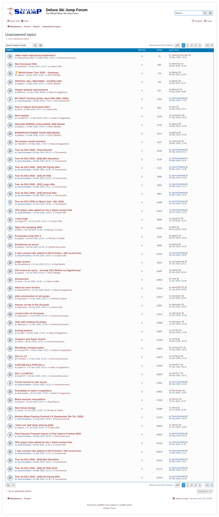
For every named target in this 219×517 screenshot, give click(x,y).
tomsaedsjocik (24, 264)
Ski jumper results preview (30, 141)
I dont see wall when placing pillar (34, 425)
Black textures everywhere (30, 399)
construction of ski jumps (29, 313)
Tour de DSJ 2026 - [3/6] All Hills (33, 175)
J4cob (20, 341)
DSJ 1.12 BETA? (24, 373)
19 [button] (207, 45)
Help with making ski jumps (30, 322)
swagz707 (22, 221)
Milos (20, 230)
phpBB (100, 505)
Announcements (62, 101)
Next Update (22, 115)
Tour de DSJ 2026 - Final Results (33, 150)
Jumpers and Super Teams (30, 339)
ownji (20, 281)
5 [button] (200, 45)
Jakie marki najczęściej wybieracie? (35, 55)
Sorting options (24, 330)
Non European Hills (26, 64)
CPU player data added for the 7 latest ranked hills (43, 442)
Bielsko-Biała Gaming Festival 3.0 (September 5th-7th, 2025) (49, 416)
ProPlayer (22, 359)
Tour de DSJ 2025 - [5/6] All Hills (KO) (36, 468)
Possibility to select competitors (33, 390)
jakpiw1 (21, 75)
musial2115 (23, 118)
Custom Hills (55, 66)
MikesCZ (21, 92)
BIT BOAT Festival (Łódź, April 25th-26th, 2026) (41, 98)
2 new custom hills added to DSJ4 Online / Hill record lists (48, 253)
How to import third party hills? (33, 107)
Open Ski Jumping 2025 (28, 227)
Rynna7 (21, 402)
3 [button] (191, 45)
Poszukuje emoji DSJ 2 (28, 236)
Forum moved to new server (31, 382)
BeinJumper (23, 393)
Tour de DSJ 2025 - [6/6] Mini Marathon (37, 459)
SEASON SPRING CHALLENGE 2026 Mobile (40, 124)
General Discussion (67, 58)
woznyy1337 (23, 350)
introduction (22, 279)
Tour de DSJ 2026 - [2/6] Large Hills (35, 184)
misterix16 (22, 144)
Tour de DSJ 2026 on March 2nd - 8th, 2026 (39, 201)
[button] (177, 45)
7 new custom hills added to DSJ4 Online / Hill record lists (48, 450)
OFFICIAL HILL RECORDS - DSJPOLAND (38, 81)
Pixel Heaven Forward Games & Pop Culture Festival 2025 (48, 433)
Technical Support (59, 298)
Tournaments (61, 152)
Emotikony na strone (27, 244)
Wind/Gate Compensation (29, 347)
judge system (22, 261)
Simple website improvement (31, 89)
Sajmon (21, 427)
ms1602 (21, 333)
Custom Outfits (52, 281)
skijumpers (22, 298)
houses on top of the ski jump (32, 304)
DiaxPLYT (22, 367)
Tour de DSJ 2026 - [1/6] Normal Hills (36, 193)
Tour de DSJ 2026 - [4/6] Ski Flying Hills (37, 167)
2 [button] (187, 45)
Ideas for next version (27, 287)
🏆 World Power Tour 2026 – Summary (37, 72)
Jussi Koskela (24, 101)
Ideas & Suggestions (58, 92)
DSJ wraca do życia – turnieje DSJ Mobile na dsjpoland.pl (48, 270)
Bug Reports (59, 264)
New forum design (25, 408)
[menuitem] (24, 21)
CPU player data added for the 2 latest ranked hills (43, 210)
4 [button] (195, 45)
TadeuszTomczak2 (26, 58)
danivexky (22, 66)
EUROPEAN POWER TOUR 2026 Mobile (37, 132)
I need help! (21, 218)
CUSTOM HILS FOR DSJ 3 (29, 365)
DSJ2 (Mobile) (54, 75)
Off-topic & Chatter (54, 230)
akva (20, 109)
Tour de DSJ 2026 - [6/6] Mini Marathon (37, 158)
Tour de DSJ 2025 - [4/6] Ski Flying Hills (37, 476)
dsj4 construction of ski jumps (32, 296)
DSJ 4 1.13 (21, 356)
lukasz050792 (24, 290)
